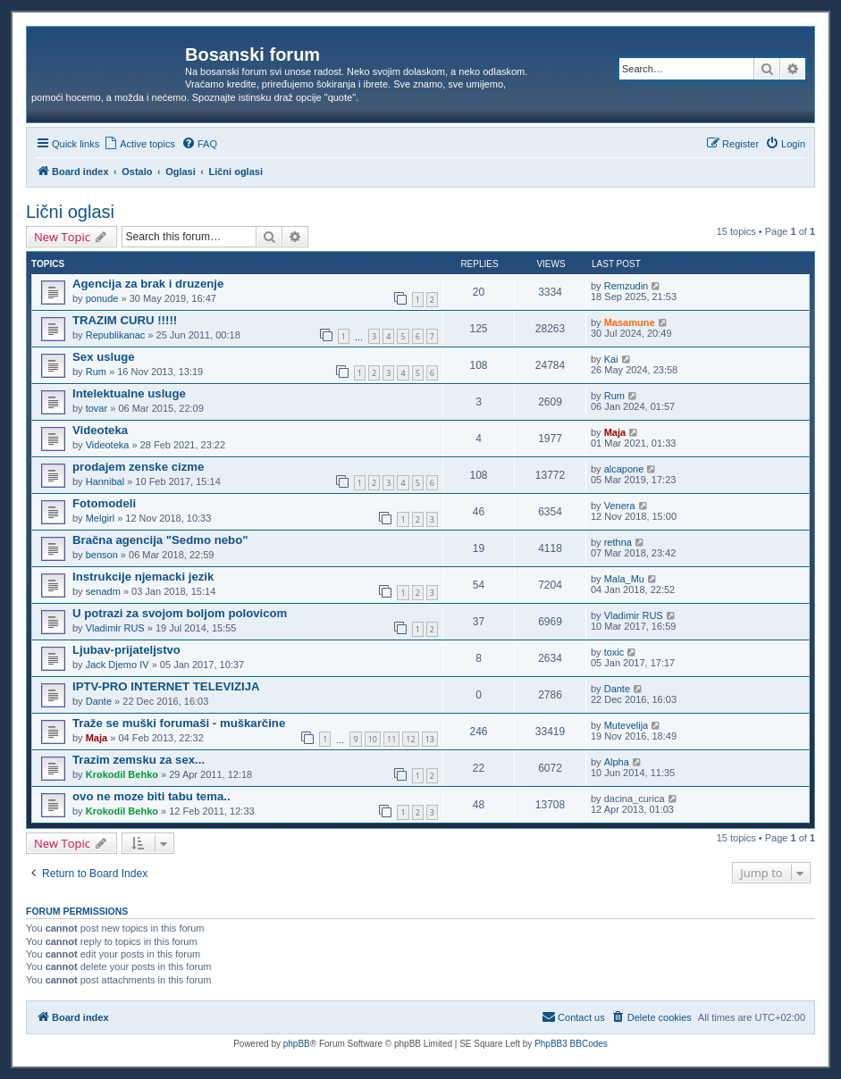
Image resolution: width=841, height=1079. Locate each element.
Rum (96, 371)
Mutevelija (626, 725)
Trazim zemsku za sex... (138, 759)
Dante (99, 701)
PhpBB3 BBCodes (571, 1044)
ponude (102, 298)
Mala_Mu (624, 578)
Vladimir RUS (115, 628)
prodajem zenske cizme (138, 466)
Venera (619, 505)
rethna (618, 542)
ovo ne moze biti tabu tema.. (151, 796)
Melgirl (100, 518)
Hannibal (105, 481)
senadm (103, 591)
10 (372, 739)
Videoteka (100, 430)
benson (102, 554)
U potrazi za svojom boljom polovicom (179, 613)
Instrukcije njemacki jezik (143, 576)
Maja (615, 432)
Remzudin (626, 285)
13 (429, 739)
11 (391, 739)
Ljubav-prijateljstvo (126, 650)
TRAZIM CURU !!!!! (124, 320)
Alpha (616, 762)
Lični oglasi (70, 212)
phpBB (296, 1044)
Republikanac (116, 335)
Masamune (629, 322)
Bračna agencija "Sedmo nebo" (160, 540)
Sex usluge (103, 357)
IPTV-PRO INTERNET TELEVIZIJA (166, 686)
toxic (614, 652)
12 (410, 739)
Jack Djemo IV (117, 664)
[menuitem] (139, 144)
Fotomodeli (104, 503)
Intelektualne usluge (129, 393)
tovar (96, 408)
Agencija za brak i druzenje (147, 283)
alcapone (624, 469)
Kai (611, 359)
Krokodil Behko (122, 774)
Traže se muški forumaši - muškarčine (178, 723)
